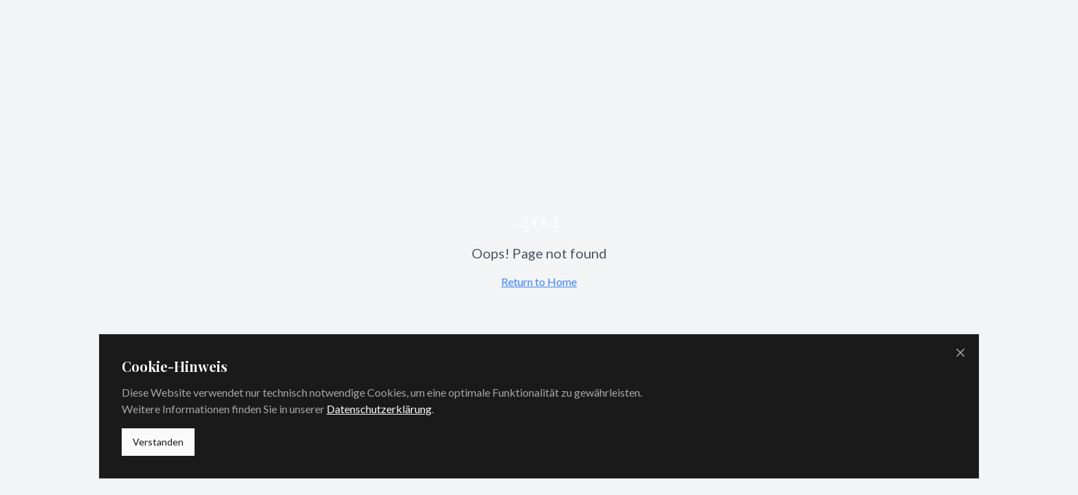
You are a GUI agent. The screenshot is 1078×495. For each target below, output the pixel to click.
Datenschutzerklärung (379, 408)
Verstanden (158, 442)
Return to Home (539, 281)
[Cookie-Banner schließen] (960, 353)
